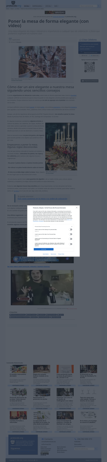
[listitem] (53, 226)
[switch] (70, 229)
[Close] (77, 208)
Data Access (53, 254)
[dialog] (53, 231)
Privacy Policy (61, 254)
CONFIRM (43, 249)
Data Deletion (46, 254)
